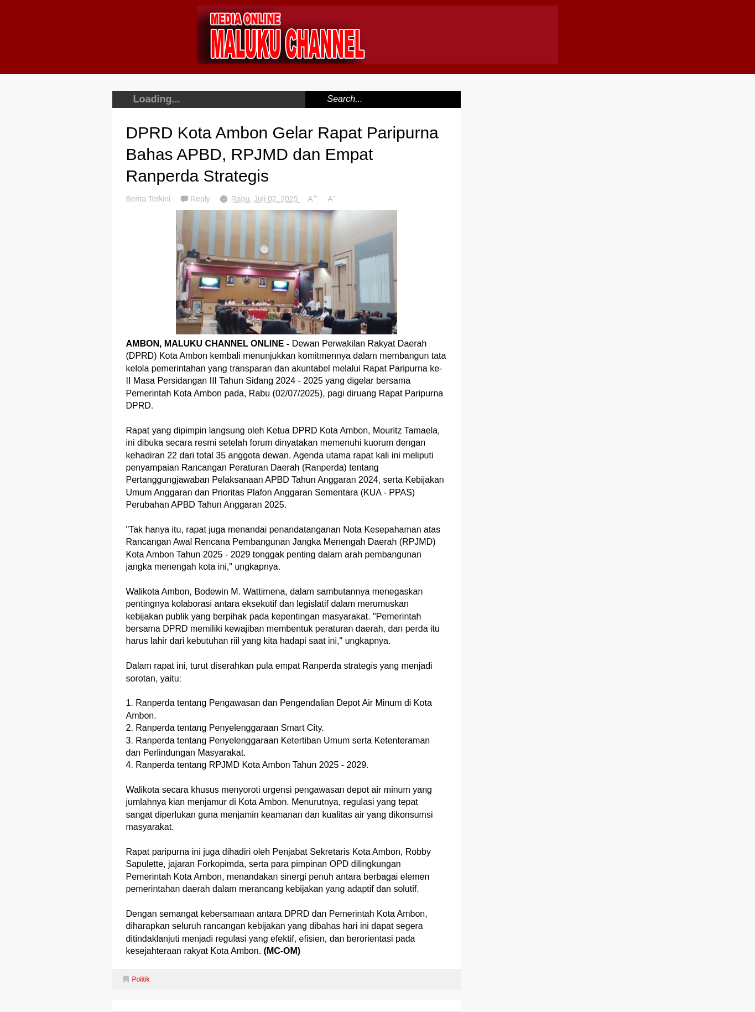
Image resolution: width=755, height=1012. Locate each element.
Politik (141, 979)
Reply (201, 198)
